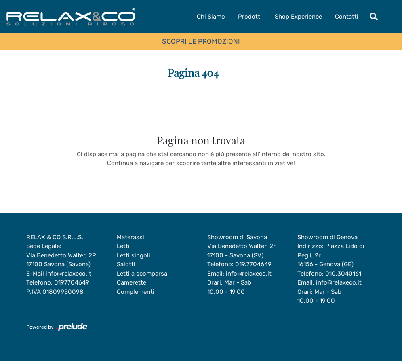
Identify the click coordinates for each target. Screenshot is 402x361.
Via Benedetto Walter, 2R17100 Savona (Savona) (61, 260)
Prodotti (250, 16)
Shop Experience (298, 16)
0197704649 (71, 282)
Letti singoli (133, 255)
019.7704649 (253, 264)
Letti (123, 246)
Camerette (131, 282)
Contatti (346, 16)
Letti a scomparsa (142, 273)
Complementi (135, 291)
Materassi (130, 237)
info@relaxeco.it (68, 273)
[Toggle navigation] (374, 16)
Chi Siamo (211, 16)
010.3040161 (343, 273)
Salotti (126, 264)
